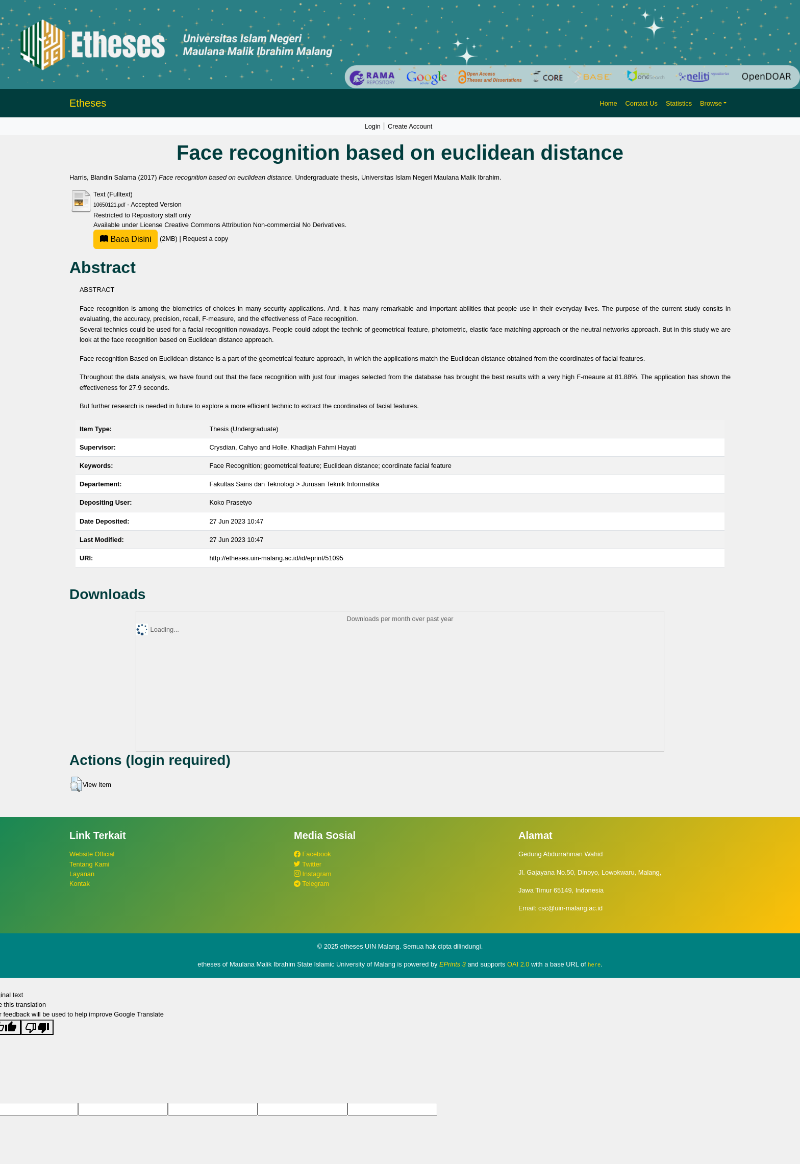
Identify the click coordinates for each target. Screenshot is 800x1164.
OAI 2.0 (518, 964)
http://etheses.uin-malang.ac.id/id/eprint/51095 (276, 558)
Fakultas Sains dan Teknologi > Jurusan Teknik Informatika (294, 484)
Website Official (91, 854)
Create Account (410, 126)
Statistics (679, 103)
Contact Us (642, 103)
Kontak (79, 883)
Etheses (87, 103)
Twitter (307, 864)
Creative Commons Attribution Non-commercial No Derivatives (254, 225)
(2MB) (136, 238)
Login (373, 126)
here (594, 964)
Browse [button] (711, 103)
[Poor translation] (37, 1026)
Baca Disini (125, 239)
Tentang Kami (89, 864)
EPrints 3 (452, 964)
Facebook (312, 854)
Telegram (311, 883)
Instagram (312, 874)
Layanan (81, 874)
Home (608, 103)
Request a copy (205, 238)
